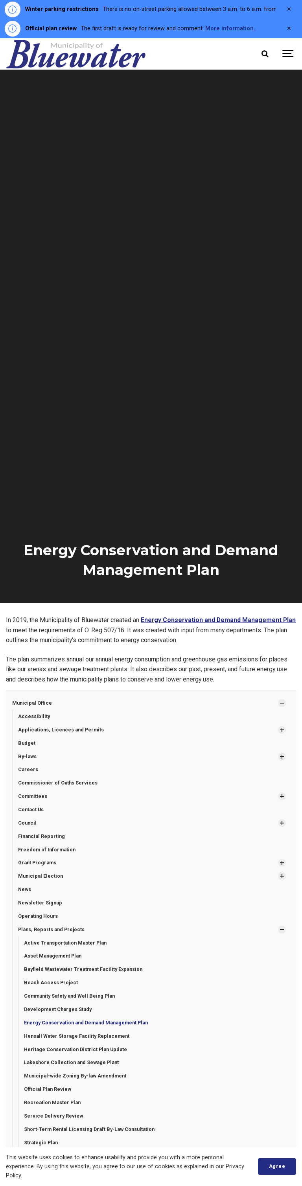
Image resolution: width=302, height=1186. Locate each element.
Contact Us (31, 809)
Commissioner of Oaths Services (58, 783)
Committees (32, 796)
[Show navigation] (288, 54)
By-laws (27, 756)
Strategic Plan (41, 1142)
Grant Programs (37, 863)
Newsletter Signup (40, 903)
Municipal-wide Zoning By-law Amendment (75, 1076)
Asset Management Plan (52, 956)
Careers (28, 769)
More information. (230, 28)
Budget (26, 743)
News (24, 889)
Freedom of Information (47, 850)
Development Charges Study (58, 1009)
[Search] (264, 54)
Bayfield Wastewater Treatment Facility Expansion (83, 969)
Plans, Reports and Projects (51, 929)
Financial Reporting (41, 836)
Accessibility (34, 716)
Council (27, 823)
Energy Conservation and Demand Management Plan (218, 620)
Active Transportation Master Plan (65, 943)
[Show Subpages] (282, 703)
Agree (277, 1166)
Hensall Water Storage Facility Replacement (76, 1036)
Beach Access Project (51, 982)
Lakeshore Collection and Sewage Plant (71, 1062)
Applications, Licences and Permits (61, 730)
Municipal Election (40, 876)
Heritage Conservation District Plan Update (75, 1049)
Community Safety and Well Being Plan (69, 996)
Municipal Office (32, 703)
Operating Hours (38, 916)
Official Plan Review (47, 1089)
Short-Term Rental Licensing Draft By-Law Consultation (89, 1129)
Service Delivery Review (53, 1116)
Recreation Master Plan (52, 1102)
